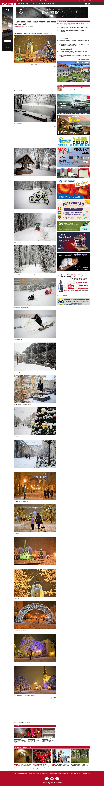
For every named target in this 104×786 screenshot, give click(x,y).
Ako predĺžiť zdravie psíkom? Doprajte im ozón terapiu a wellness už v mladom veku (75, 45)
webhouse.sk (58, 783)
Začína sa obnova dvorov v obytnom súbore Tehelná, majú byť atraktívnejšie (79, 765)
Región (23, 1)
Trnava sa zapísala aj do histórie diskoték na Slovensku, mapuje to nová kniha (75, 48)
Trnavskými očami (20, 26)
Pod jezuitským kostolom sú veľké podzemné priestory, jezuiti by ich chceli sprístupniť (23, 765)
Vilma (91, 0)
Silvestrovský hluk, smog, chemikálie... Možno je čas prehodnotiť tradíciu (20, 740)
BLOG (15, 26)
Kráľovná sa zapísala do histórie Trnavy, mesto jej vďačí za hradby (75, 41)
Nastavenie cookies (78, 773)
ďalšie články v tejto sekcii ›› (84, 59)
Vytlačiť (53, 698)
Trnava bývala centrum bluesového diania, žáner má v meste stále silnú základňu (74, 52)
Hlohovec (28, 1)
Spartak (33, 1)
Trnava (18, 1)
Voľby (52, 1)
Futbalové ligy (47, 1)
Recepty (37, 1)
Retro (41, 1)
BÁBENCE (34, 3)
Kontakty (71, 773)
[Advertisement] (35, 77)
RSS (67, 773)
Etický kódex (59, 773)
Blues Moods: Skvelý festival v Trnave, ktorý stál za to (34, 740)
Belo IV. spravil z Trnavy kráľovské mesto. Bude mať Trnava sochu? (74, 37)
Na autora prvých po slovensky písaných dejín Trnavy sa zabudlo (75, 56)
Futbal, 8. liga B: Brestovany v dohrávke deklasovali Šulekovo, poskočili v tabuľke (41, 766)
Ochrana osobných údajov (50, 773)
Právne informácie (40, 773)
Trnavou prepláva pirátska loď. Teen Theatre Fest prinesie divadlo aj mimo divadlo (60, 765)
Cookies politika (86, 773)
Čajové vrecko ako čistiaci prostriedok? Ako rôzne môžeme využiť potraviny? (75, 88)
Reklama (64, 773)
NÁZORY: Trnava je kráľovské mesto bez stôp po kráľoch (48, 740)
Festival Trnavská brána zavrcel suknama (71, 34)
